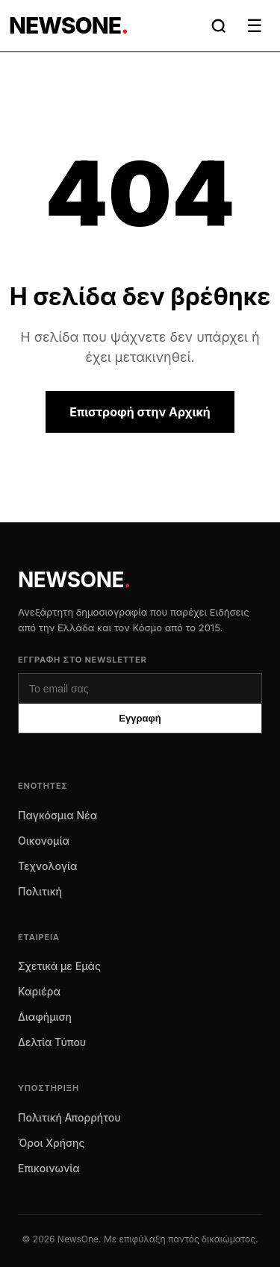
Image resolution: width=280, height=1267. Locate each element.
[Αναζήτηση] (218, 26)
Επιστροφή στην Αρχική (140, 411)
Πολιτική (40, 891)
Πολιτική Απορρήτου (69, 1117)
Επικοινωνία (49, 1168)
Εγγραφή (140, 718)
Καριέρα (39, 991)
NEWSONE (74, 579)
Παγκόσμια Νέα (57, 815)
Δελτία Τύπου (52, 1042)
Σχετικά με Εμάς (59, 966)
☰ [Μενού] (254, 26)
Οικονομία (43, 840)
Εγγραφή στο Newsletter (82, 659)
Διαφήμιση (45, 1016)
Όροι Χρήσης (51, 1142)
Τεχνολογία (47, 866)
